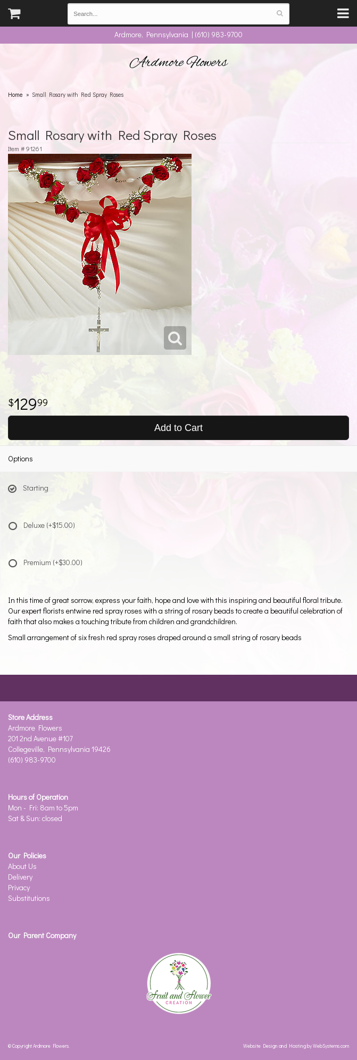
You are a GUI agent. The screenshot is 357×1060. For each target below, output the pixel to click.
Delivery (20, 877)
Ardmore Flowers (179, 62)
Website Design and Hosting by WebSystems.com (296, 1045)
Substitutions (29, 898)
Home (15, 94)
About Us (22, 866)
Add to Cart (178, 428)
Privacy (19, 887)
